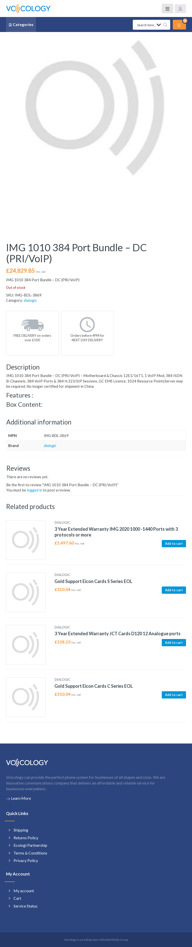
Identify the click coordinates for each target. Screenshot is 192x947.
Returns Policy (26, 837)
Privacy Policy (26, 860)
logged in (34, 490)
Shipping (21, 830)
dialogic (30, 300)
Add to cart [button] (174, 544)
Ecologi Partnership (30, 845)
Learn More (18, 798)
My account (24, 890)
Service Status (26, 906)
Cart (17, 898)
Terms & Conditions (30, 852)
